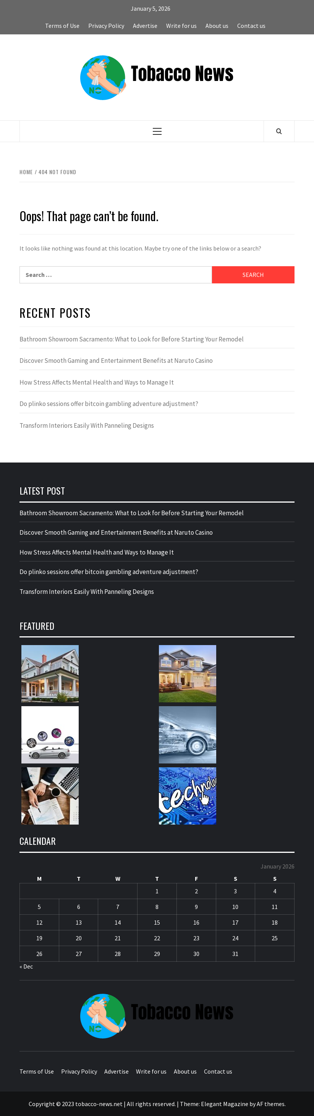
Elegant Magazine (224, 1104)
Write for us (181, 25)
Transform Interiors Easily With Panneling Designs (86, 425)
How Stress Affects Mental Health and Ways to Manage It (96, 382)
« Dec (26, 966)
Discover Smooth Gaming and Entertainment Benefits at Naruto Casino (116, 360)
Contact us (251, 25)
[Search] (279, 131)
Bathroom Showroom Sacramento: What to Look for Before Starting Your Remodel (131, 339)
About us (217, 25)
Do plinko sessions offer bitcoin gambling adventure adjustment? (108, 403)
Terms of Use (62, 25)
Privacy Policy (106, 25)
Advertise (145, 25)
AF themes (271, 1104)
